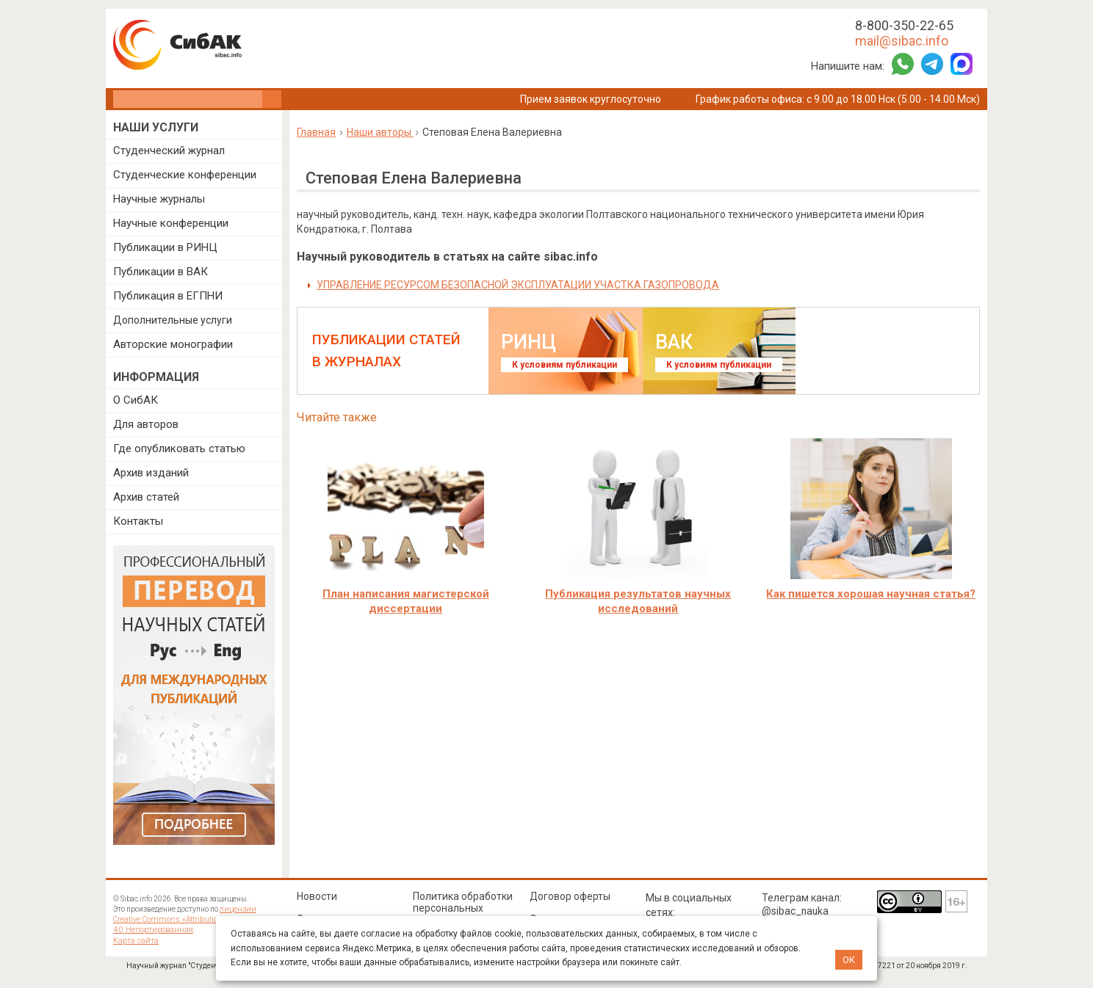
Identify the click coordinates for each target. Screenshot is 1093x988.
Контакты (138, 521)
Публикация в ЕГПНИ (168, 295)
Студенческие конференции (184, 174)
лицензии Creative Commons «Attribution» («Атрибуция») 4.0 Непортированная (197, 919)
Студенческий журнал (169, 150)
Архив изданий (151, 472)
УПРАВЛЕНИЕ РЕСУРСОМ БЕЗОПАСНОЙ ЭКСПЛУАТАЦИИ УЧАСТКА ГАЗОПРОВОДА (518, 285)
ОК (849, 959)
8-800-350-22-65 (904, 25)
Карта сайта (133, 940)
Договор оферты (571, 896)
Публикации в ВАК (160, 271)
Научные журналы (159, 199)
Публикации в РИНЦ (165, 247)
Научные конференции (170, 223)
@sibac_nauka (796, 911)
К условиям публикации (564, 365)
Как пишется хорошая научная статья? (870, 593)
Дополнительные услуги (172, 320)
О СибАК (135, 400)
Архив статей (146, 497)
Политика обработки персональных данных (463, 908)
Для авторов (145, 424)
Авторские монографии (173, 344)
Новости (317, 896)
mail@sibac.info (901, 40)
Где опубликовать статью (179, 448)
